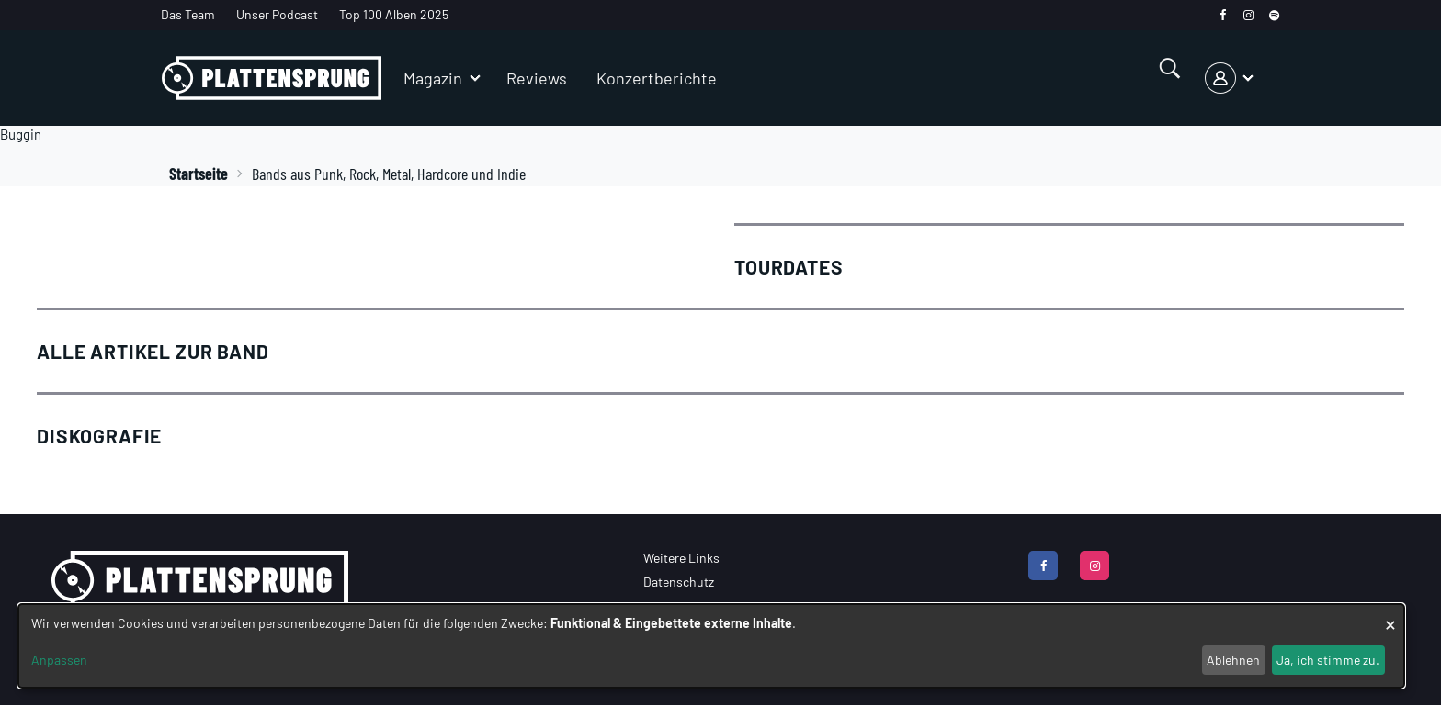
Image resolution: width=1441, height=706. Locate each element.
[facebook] (1223, 15)
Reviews (536, 78)
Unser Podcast (277, 14)
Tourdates (789, 266)
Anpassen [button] (59, 659)
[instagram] (1248, 15)
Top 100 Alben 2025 (393, 14)
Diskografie (99, 435)
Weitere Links (681, 558)
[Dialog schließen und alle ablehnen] (1390, 615)
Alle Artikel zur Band (153, 351)
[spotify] (1274, 15)
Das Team (188, 14)
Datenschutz (678, 581)
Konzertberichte (656, 78)
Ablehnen (1233, 659)
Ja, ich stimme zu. (1327, 659)
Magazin (432, 78)
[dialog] (711, 646)
